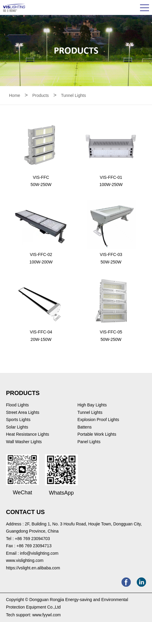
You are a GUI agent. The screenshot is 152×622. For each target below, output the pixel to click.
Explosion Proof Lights (98, 419)
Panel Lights (89, 441)
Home (14, 95)
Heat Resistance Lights (27, 434)
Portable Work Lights (96, 434)
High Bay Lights (92, 405)
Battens (84, 427)
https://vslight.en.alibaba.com (33, 567)
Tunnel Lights (73, 95)
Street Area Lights (22, 412)
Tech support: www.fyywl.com (33, 614)
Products (40, 95)
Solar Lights (17, 427)
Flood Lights (17, 405)
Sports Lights (18, 419)
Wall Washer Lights (24, 441)
